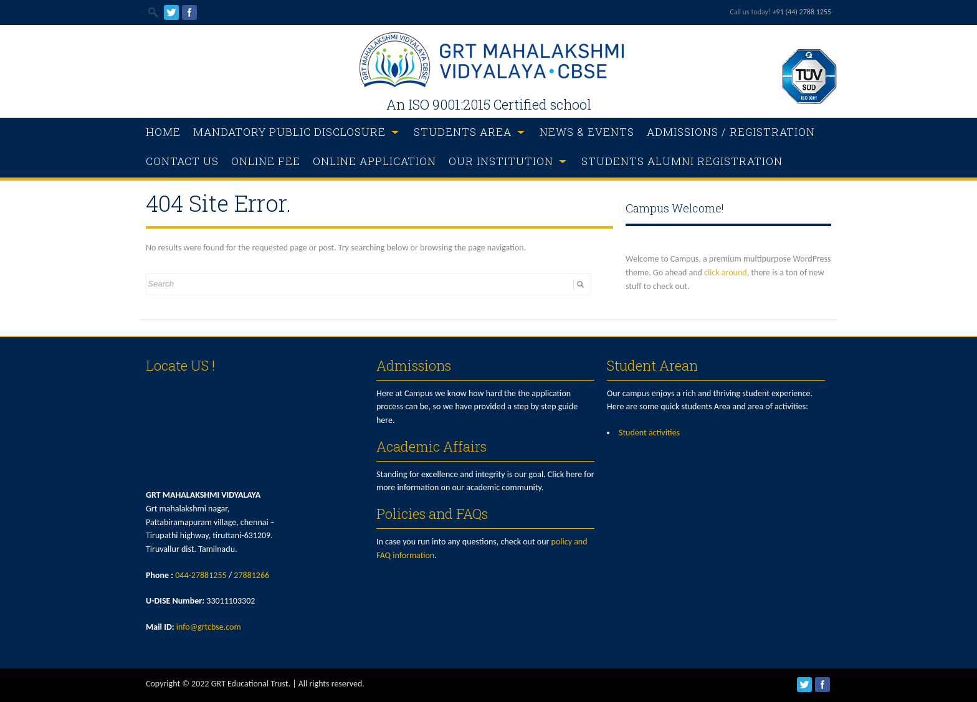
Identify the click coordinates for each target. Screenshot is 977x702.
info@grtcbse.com (208, 627)
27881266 (251, 575)
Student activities (649, 432)
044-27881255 (200, 575)
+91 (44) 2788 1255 (802, 11)
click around (725, 272)
